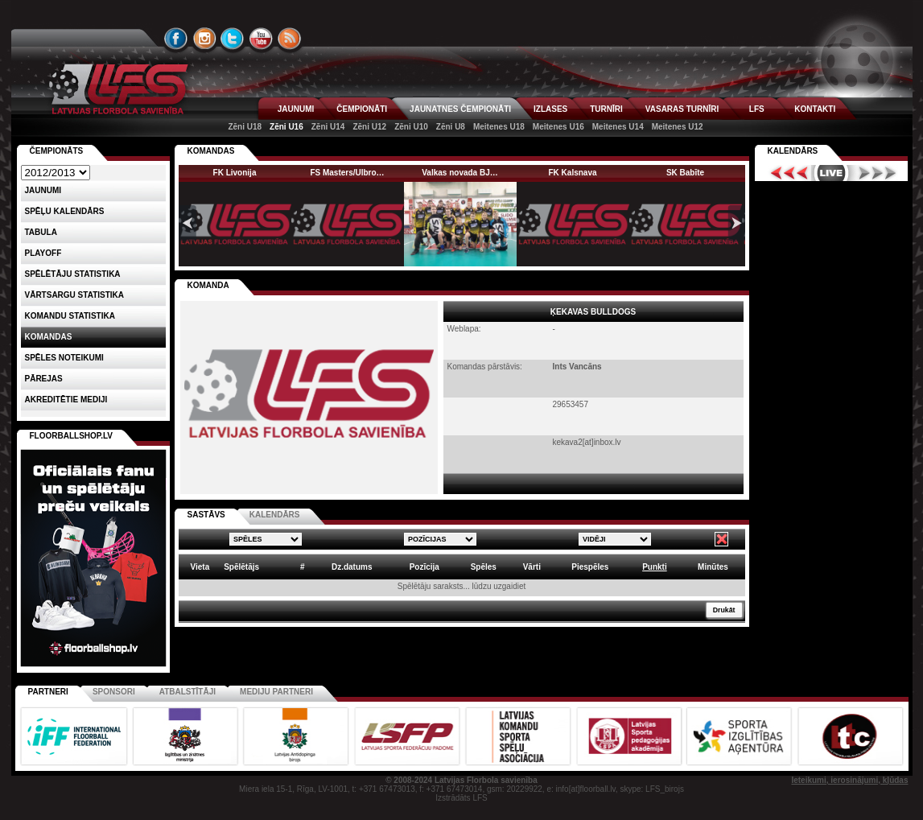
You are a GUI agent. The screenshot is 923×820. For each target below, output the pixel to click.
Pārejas (44, 378)
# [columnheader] (302, 566)
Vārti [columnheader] (532, 566)
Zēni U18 (245, 126)
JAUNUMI (296, 109)
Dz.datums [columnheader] (352, 566)
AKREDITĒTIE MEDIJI (66, 399)
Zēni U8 (450, 126)
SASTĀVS (206, 514)
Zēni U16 (286, 126)
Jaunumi (43, 190)
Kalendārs (793, 150)
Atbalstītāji (187, 691)
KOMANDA (208, 285)
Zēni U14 (328, 126)
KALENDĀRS (274, 514)
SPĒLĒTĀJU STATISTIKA (73, 274)
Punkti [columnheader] (654, 566)
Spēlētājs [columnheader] (241, 566)
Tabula (41, 232)
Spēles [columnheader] (484, 566)
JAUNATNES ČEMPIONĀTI (460, 109)
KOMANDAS (211, 150)
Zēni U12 (369, 126)
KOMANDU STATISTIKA (70, 315)
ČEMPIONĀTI (361, 109)
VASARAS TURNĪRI (682, 109)
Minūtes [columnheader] (713, 566)
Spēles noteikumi (64, 357)
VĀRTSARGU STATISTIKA (75, 295)
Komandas (48, 336)
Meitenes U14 (618, 126)
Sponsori (114, 691)
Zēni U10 (411, 126)
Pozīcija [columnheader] (424, 566)
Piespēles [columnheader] (589, 566)
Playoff (43, 253)
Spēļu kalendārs (65, 211)
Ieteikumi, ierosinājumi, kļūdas (849, 780)
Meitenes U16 (558, 126)
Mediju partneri (276, 691)
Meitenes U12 (677, 126)
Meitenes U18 (499, 126)
